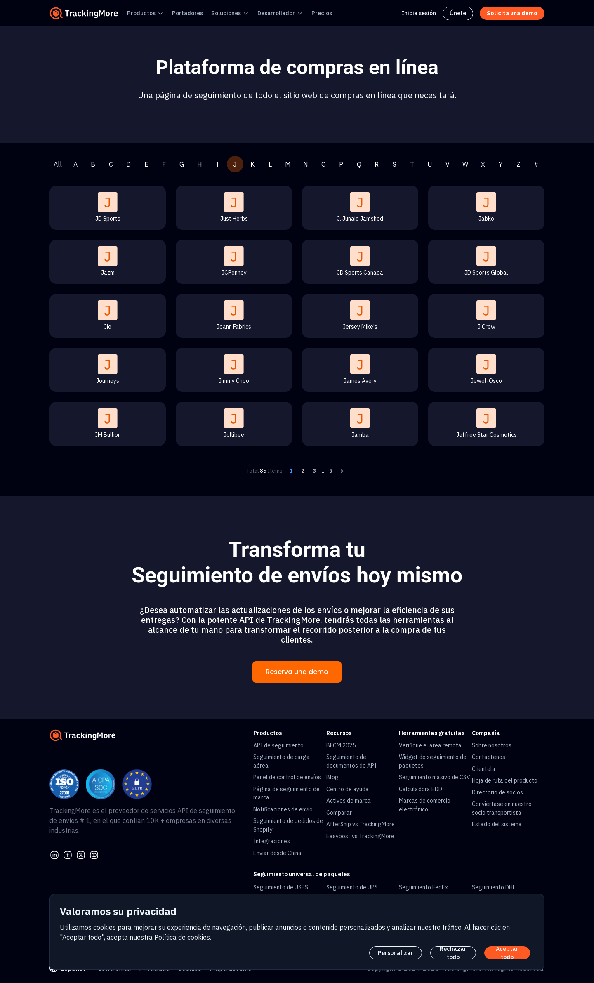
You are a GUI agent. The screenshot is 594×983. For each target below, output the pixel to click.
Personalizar (395, 953)
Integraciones (271, 841)
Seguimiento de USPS (280, 887)
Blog (332, 777)
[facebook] (68, 854)
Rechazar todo (453, 952)
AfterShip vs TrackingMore (360, 824)
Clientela (483, 769)
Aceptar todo (507, 952)
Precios (321, 13)
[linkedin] (54, 854)
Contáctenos (488, 757)
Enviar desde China (277, 853)
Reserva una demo (297, 672)
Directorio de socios (497, 792)
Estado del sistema (497, 824)
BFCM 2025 (341, 745)
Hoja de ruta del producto (504, 780)
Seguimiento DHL (494, 887)
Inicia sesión (419, 13)
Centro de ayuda (347, 789)
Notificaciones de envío (283, 809)
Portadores (187, 13)
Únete (458, 13)
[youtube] (94, 854)
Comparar (339, 812)
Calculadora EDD (420, 789)
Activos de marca (348, 800)
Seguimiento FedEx (423, 887)
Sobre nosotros (492, 745)
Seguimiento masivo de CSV (434, 777)
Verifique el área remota (430, 745)
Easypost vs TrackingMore (360, 836)
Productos (141, 13)
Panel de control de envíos (287, 777)
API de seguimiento (278, 745)
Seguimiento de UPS (352, 887)
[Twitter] (81, 854)
